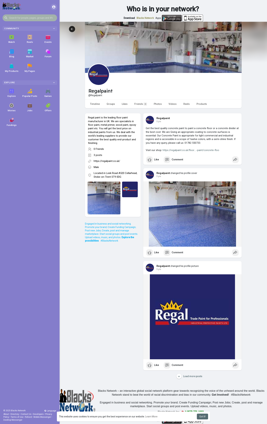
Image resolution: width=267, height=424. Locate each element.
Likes (125, 104)
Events (48, 39)
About (6, 414)
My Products (11, 68)
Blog (11, 53)
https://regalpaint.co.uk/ (107, 161)
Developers (38, 414)
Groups (111, 104)
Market (29, 53)
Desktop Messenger (12, 420)
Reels (30, 39)
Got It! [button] (202, 416)
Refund (28, 417)
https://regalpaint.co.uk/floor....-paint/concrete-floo (191, 150)
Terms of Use (17, 417)
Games (48, 93)
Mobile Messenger (42, 417)
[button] (30, 17)
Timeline (95, 104)
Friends (140, 104)
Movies (11, 107)
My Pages (30, 68)
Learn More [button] (151, 416)
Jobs (29, 107)
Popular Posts (29, 93)
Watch (11, 39)
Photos (158, 104)
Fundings (12, 122)
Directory (15, 414)
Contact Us (26, 414)
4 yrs (158, 121)
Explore (11, 93)
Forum (48, 53)
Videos (173, 104)
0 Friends (99, 149)
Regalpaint (163, 118)
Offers (48, 107)
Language (50, 411)
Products (202, 104)
